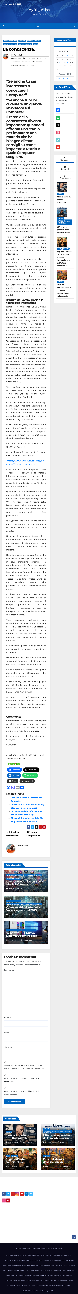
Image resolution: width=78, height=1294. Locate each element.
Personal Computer (33, 40)
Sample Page (54, 1275)
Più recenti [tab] (65, 159)
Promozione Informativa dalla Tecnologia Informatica (64, 222)
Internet (22, 40)
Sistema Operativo (25, 44)
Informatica (26, 62)
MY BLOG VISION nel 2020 (60, 1286)
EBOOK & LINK (66, 1255)
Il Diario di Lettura (30, 1260)
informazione (37, 62)
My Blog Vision (39, 9)
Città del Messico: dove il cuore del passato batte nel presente (54, 1163)
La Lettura (13, 1265)
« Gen (58, 78)
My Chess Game (68, 1270)
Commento (10, 970)
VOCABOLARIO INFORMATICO (15, 1281)
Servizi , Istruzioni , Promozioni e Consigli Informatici (24, 904)
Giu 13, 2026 (13, 1142)
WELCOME (39, 1281)
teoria (32, 65)
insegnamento (16, 65)
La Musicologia (22, 1265)
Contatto (57, 1255)
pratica (26, 65)
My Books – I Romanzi (54, 1270)
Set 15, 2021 (13, 940)
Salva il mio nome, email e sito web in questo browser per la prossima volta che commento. (24, 1067)
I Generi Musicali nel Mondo (14, 1260)
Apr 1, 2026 (49, 1166)
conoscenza (16, 62)
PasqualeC (18, 55)
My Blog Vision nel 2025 (37, 1270)
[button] (73, 26)
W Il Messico (30, 1281)
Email (7, 1032)
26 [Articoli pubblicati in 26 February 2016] (67, 66)
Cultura (60, 193)
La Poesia (31, 1265)
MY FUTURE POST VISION (15, 1275)
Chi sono (50, 1255)
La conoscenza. (19, 49)
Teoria (35, 44)
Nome (7, 1018)
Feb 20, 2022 (14, 914)
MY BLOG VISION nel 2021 (30, 1291)
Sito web (8, 1047)
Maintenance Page (42, 1265)
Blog (29, 1255)
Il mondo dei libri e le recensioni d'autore (59, 1281)
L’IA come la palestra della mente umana (56, 1137)
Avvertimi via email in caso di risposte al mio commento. (23, 1080)
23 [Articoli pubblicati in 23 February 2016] (60, 66)
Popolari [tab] (65, 168)
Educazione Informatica (14, 875)
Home (8, 1255)
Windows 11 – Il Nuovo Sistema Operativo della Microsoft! (21, 935)
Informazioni (29, 875)
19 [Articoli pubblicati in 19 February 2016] (67, 62)
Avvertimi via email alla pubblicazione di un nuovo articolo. (23, 1093)
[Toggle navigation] (38, 26)
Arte (59, 248)
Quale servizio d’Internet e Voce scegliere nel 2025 (23, 909)
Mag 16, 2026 (50, 1142)
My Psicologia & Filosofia (48, 1291)
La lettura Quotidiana (43, 1286)
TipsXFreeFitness (65, 1275)
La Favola (5, 1265)
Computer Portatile (10, 40)
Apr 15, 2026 (13, 1166)
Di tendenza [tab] (65, 177)
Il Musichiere (69, 1260)
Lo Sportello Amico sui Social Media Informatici (25, 883)
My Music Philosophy (32, 1275)
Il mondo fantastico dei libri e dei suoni (21, 1286)
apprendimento (32, 58)
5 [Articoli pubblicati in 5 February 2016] (67, 55)
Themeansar (57, 1248)
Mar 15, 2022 (14, 888)
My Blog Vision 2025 (21, 1270)
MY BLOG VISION (69, 1265)
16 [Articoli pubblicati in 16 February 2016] (60, 62)
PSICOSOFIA (44, 1275)
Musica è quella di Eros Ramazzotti (17, 1137)
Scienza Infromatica (10, 44)
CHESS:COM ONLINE (39, 1255)
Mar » (65, 78)
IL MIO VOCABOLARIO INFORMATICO (50, 1260)
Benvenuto (15, 1255)
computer (42, 58)
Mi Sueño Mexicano (56, 1265)
